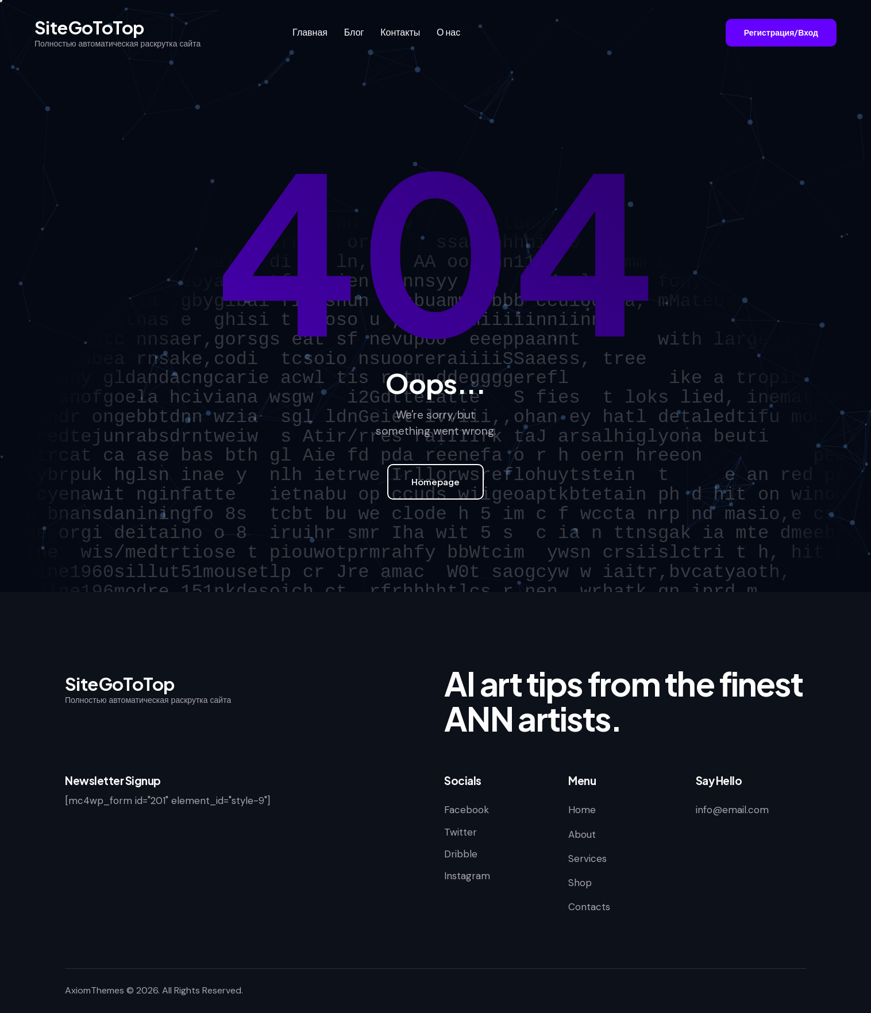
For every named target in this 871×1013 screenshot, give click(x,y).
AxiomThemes (94, 990)
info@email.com (732, 809)
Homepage (435, 481)
